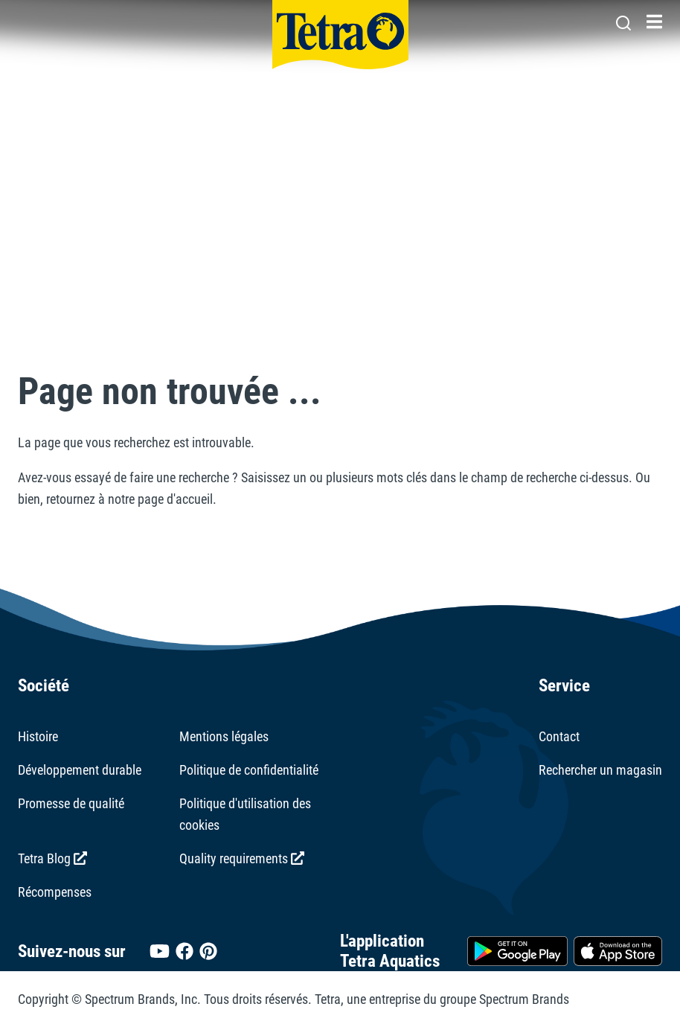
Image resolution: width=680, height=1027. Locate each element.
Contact (559, 736)
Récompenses (55, 892)
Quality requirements (241, 858)
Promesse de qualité (71, 803)
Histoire (38, 736)
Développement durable (79, 770)
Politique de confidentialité (248, 770)
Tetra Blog (52, 858)
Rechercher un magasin (600, 770)
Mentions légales (224, 736)
